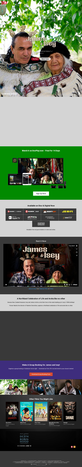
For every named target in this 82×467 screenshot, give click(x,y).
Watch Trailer (46, 59)
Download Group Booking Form (41, 376)
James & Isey (32, 289)
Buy (34, 59)
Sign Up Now (41, 194)
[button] (3, 389)
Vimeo (51, 289)
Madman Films (43, 289)
